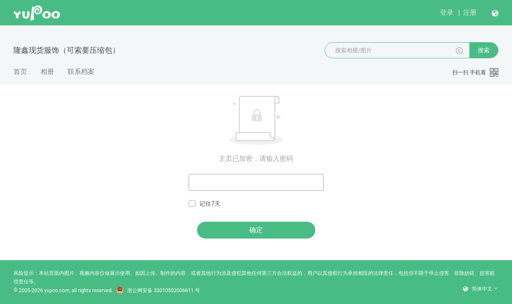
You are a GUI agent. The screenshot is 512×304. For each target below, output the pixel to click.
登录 (446, 12)
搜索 (484, 50)
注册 (470, 12)
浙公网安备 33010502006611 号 (158, 290)
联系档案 (81, 72)
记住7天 (205, 203)
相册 (47, 72)
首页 (20, 72)
